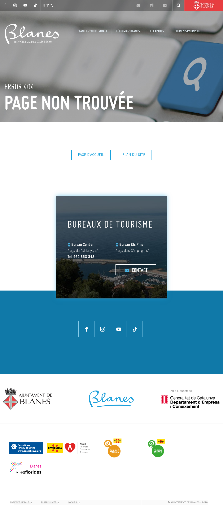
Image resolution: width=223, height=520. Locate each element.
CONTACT (136, 270)
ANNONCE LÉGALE (19, 503)
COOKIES (72, 503)
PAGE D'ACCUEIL (91, 155)
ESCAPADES (157, 31)
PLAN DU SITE (133, 155)
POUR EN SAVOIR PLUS (187, 31)
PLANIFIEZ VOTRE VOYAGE (93, 31)
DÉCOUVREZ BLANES (128, 31)
